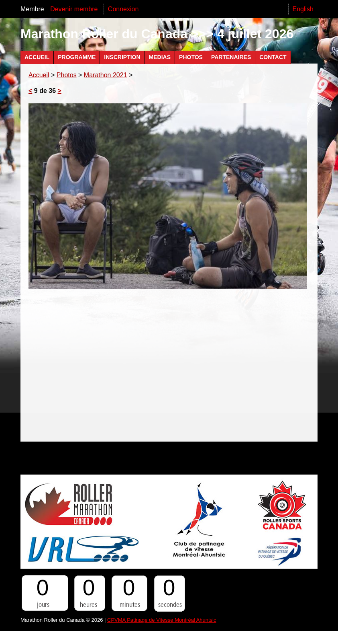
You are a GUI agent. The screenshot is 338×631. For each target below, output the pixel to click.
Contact (272, 57)
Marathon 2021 (105, 75)
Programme (77, 57)
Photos (191, 57)
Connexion (123, 9)
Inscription (122, 57)
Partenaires (231, 57)
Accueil (36, 57)
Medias (160, 57)
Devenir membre (75, 9)
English (303, 9)
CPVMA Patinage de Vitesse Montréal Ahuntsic (161, 620)
